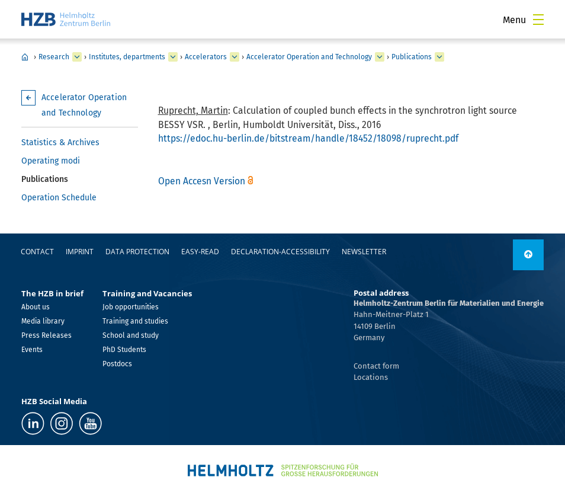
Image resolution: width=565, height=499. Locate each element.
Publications (411, 57)
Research (53, 57)
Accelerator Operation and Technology (309, 57)
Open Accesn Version (201, 181)
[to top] (528, 254)
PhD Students (124, 350)
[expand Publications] (439, 57)
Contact (37, 252)
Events (32, 350)
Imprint (80, 252)
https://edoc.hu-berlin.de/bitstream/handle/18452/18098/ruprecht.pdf (308, 138)
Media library (43, 321)
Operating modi (50, 161)
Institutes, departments (127, 57)
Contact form (376, 366)
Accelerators (206, 57)
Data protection (137, 252)
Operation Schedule (59, 198)
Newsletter (364, 252)
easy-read (200, 252)
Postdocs (117, 364)
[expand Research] (77, 57)
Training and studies (135, 321)
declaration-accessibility (280, 252)
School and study (130, 335)
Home (24, 57)
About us (35, 307)
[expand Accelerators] (234, 57)
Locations (371, 377)
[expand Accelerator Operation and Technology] (379, 57)
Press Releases (46, 335)
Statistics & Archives (60, 142)
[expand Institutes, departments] (173, 57)
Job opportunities (130, 307)
